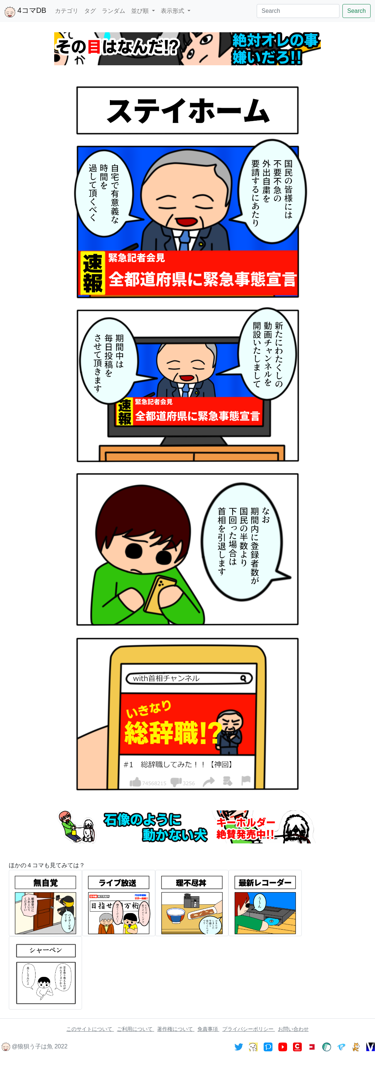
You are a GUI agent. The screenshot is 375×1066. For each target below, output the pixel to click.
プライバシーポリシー (248, 1029)
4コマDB (25, 11)
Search (356, 11)
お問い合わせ (293, 1029)
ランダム (113, 11)
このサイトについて (90, 1029)
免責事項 (208, 1029)
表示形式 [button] (173, 11)
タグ (90, 11)
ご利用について (135, 1029)
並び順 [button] (140, 11)
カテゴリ (66, 11)
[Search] (298, 11)
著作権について (175, 1029)
